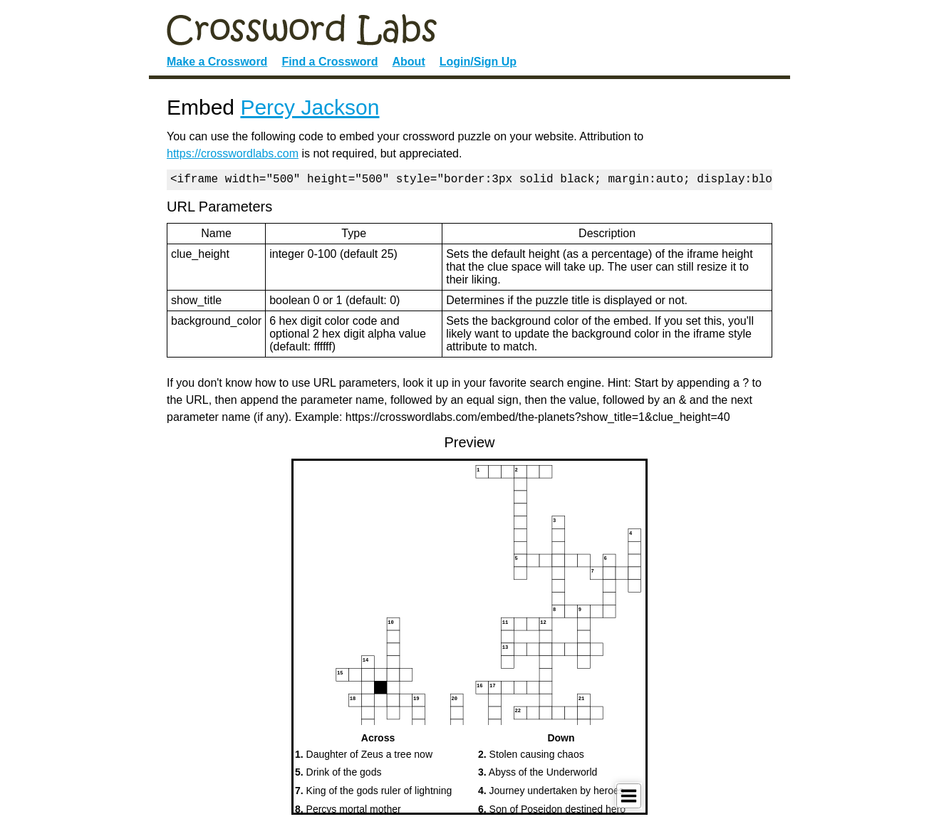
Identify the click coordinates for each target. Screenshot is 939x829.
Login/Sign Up (478, 62)
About (409, 62)
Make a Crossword (217, 62)
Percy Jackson (309, 107)
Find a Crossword (329, 62)
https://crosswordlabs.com (233, 153)
